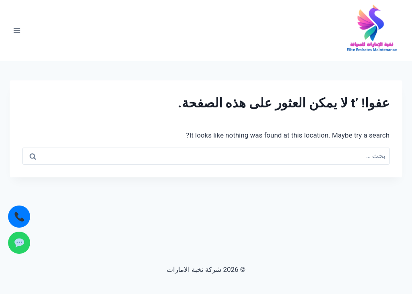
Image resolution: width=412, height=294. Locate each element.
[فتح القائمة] (17, 30)
